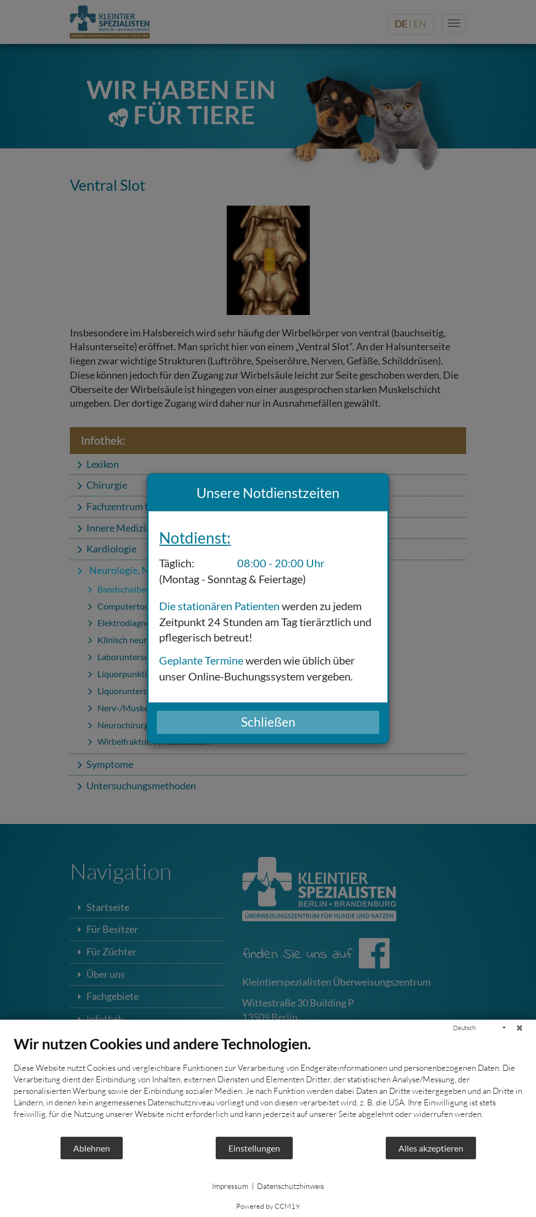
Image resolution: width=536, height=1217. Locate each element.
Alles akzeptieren (430, 1148)
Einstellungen (254, 1148)
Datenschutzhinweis (290, 1186)
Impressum (230, 1186)
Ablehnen (91, 1148)
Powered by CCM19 (268, 1206)
